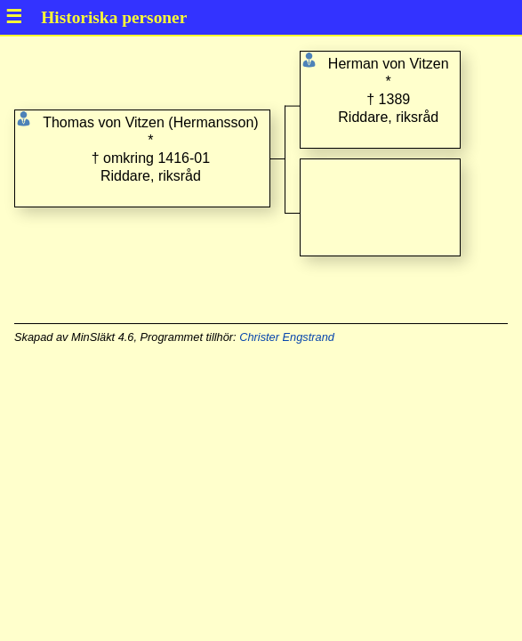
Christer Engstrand (286, 337)
